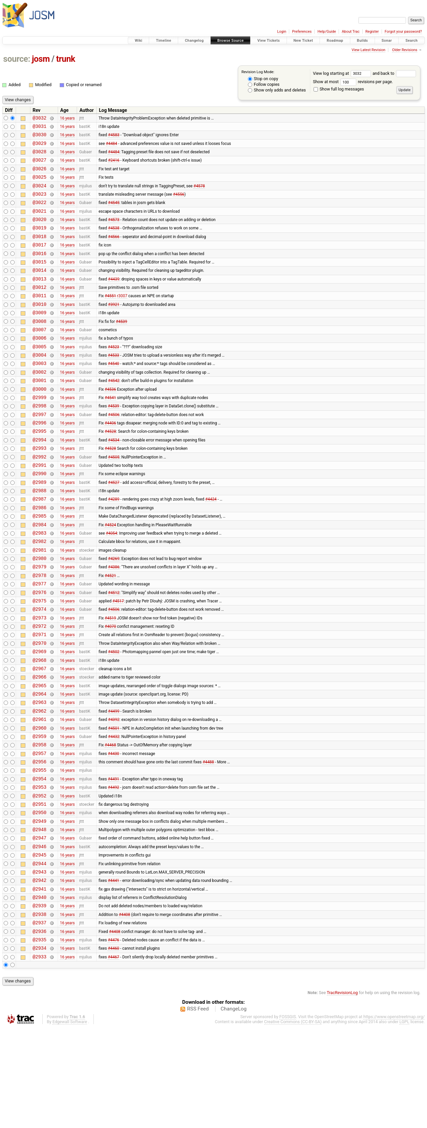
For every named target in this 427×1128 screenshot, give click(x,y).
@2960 (39, 801)
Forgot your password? (403, 31)
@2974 (39, 668)
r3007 (122, 317)
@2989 (39, 526)
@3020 (39, 232)
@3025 (39, 185)
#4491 (113, 857)
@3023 (39, 204)
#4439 (113, 298)
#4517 (118, 658)
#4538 (113, 241)
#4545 (113, 213)
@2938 (39, 1009)
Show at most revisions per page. (353, 81)
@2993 (39, 488)
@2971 (39, 696)
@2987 (39, 545)
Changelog (194, 40)
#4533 (113, 384)
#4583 (113, 137)
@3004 (39, 384)
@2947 (39, 924)
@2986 (39, 554)
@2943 (39, 962)
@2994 (39, 479)
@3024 (39, 194)
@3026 (39, 175)
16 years (67, 118)
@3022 (39, 213)
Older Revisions (404, 50)
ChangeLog (234, 1109)
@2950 (39, 895)
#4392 (113, 791)
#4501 (113, 800)
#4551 (110, 317)
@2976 (39, 649)
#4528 (110, 469)
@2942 (39, 971)
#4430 (113, 829)
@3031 (39, 128)
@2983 (39, 583)
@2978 (39, 630)
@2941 (39, 981)
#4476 (113, 1037)
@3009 (39, 336)
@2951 (39, 886)
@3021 (39, 223)
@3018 (39, 251)
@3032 (39, 119)
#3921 (113, 327)
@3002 (39, 403)
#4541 (110, 431)
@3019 (39, 241)
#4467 (113, 1056)
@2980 (39, 611)
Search (411, 40)
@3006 (39, 365)
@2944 (39, 952)
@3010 (39, 327)
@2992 (39, 498)
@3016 (39, 270)
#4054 (111, 582)
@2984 (39, 573)
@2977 (39, 639)
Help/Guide (327, 31)
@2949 (39, 905)
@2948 (39, 914)
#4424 (211, 545)
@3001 (39, 412)
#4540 (113, 393)
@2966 (39, 744)
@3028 (39, 156)
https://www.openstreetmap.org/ (394, 1116)
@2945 (39, 943)
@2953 (39, 867)
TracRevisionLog (342, 1092)
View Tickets (268, 40)
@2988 (39, 535)
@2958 (39, 819)
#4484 (111, 147)
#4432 (113, 810)
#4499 (113, 781)
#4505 (113, 497)
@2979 (39, 620)
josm (41, 59)
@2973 (39, 678)
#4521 (110, 630)
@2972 (39, 687)
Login (281, 31)
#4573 (113, 232)
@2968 (39, 725)
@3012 (39, 308)
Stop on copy (263, 78)
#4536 (110, 421)
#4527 (113, 526)
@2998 (39, 440)
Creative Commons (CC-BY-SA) (293, 1121)
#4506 (113, 450)
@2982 (39, 592)
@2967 (39, 734)
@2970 (39, 706)
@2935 (39, 1038)
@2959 (39, 810)
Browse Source (231, 40)
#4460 (113, 1047)
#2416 (113, 166)
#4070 (110, 687)
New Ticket (303, 40)
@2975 (39, 658)
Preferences (302, 31)
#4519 (110, 677)
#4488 (208, 838)
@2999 (39, 431)
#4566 (113, 251)
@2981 (39, 602)
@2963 (39, 772)
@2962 (39, 782)
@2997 (39, 450)
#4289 (113, 545)
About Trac (351, 31)
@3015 (39, 279)
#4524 (110, 573)
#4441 (113, 971)
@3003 (39, 393)
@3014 (39, 289)
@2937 (39, 1018)
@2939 (39, 999)
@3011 (39, 317)
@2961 (39, 791)
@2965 (39, 753)
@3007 (39, 355)
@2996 (39, 459)
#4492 (113, 867)
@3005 (39, 374)
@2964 (39, 763)
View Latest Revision (368, 50)
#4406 (110, 459)
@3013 (39, 299)
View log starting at (343, 73)
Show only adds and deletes (277, 89)
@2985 (39, 564)
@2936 (39, 1028)
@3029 (39, 147)
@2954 (39, 858)
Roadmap (335, 40)
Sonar (387, 40)
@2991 (39, 507)
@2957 (39, 829)
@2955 (39, 848)
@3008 (39, 346)
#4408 (124, 1009)
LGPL (404, 1121)
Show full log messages (339, 88)
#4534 (113, 478)
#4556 (178, 203)
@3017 (39, 260)
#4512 (113, 649)
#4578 (199, 194)
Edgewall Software (69, 1121)
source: (16, 59)
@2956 (39, 838)
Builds (362, 40)
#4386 (113, 620)
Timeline (163, 40)
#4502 (113, 715)
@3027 (39, 166)
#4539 (121, 346)
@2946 (39, 933)
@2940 (39, 990)
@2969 (39, 715)
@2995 (39, 469)
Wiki (138, 40)
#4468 (110, 819)
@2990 (39, 516)
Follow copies (264, 84)
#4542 (113, 412)
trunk (65, 59)
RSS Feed (198, 1109)
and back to (394, 73)
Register (372, 31)
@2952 (39, 877)
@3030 (39, 137)
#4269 (113, 611)
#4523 (113, 374)
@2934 (39, 1047)
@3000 (39, 422)
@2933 (39, 1057)
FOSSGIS (287, 1116)
